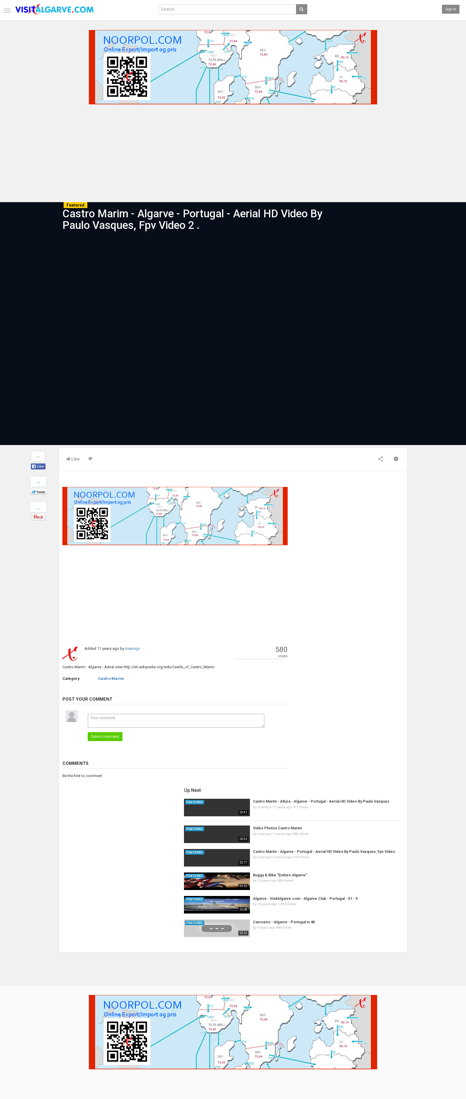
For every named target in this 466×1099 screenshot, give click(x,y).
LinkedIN (393, 1053)
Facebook (394, 1027)
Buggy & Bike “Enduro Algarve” (357, 568)
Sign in (450, 9)
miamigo (132, 648)
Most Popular (129, 1034)
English (392, 1074)
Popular (183, 1034)
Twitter (392, 1034)
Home (64, 1027)
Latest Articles (130, 1027)
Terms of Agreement (76, 1040)
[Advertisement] (233, 151)
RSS (121, 1040)
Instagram (394, 1046)
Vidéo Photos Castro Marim (354, 521)
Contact (65, 1034)
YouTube (393, 1040)
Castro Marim (111, 678)
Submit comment (105, 737)
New (180, 1027)
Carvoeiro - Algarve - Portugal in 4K (361, 615)
